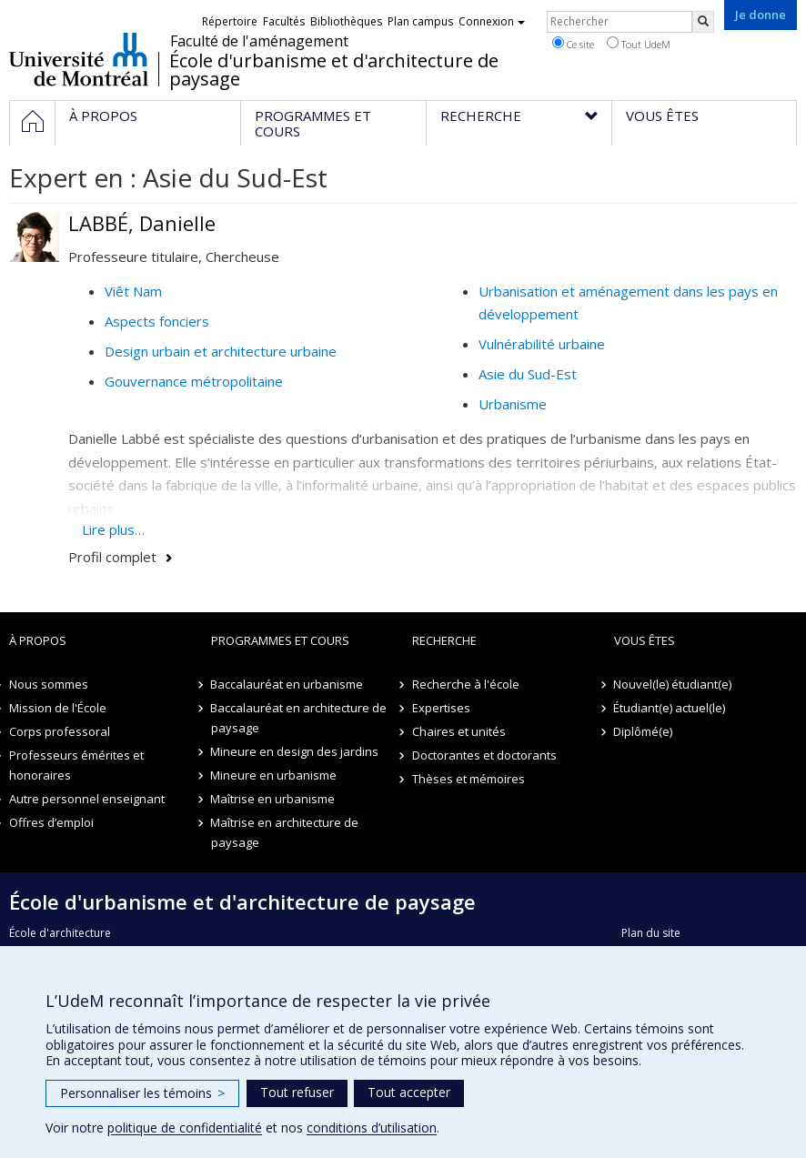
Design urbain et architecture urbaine (221, 351)
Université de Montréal (78, 59)
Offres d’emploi (51, 822)
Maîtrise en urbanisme (273, 798)
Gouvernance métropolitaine (194, 381)
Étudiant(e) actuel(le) (670, 708)
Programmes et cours (280, 640)
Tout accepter (409, 1092)
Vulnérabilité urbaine (542, 344)
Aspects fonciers (157, 321)
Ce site (573, 43)
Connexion (491, 21)
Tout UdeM (638, 43)
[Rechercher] (703, 22)
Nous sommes (48, 684)
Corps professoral (59, 731)
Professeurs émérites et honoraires (76, 765)
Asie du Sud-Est (528, 374)
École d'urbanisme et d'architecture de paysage (334, 70)
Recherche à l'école (465, 684)
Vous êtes (644, 640)
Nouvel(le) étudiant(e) (673, 684)
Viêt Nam (133, 291)
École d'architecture (60, 933)
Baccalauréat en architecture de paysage (299, 718)
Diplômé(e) (643, 731)
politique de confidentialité (184, 1127)
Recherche (444, 640)
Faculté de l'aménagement (259, 41)
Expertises (441, 708)
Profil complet (112, 557)
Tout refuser (297, 1092)
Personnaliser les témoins (142, 1093)
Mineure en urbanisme (274, 775)
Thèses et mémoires (468, 778)
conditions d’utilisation (372, 1127)
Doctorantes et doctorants (484, 755)
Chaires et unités (459, 731)
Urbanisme (513, 404)
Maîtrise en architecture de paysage (285, 832)
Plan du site (650, 933)
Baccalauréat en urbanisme (287, 684)
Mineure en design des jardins (295, 751)
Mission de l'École (57, 708)
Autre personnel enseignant (87, 798)
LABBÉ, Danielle (142, 223)
